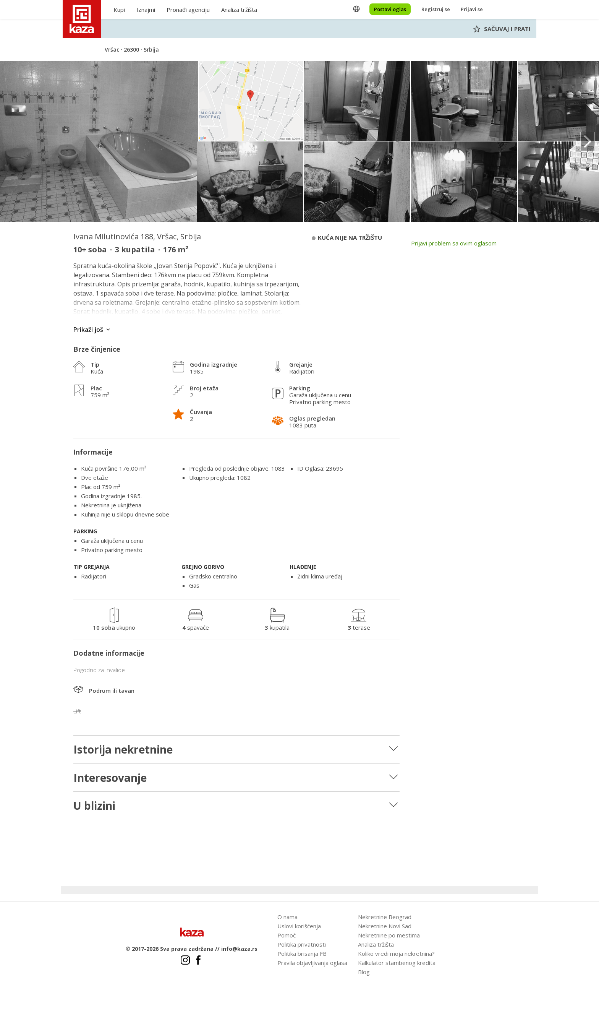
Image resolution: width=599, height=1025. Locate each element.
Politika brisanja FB (302, 953)
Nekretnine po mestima (389, 935)
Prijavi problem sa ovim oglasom (454, 243)
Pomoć (286, 935)
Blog (364, 972)
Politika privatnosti (301, 944)
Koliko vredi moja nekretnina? (396, 953)
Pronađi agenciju (188, 9)
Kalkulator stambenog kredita (396, 963)
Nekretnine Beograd (384, 917)
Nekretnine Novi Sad (384, 926)
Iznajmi (145, 9)
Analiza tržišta (239, 9)
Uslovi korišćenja (299, 926)
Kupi (119, 9)
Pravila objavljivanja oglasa (312, 963)
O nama (287, 917)
